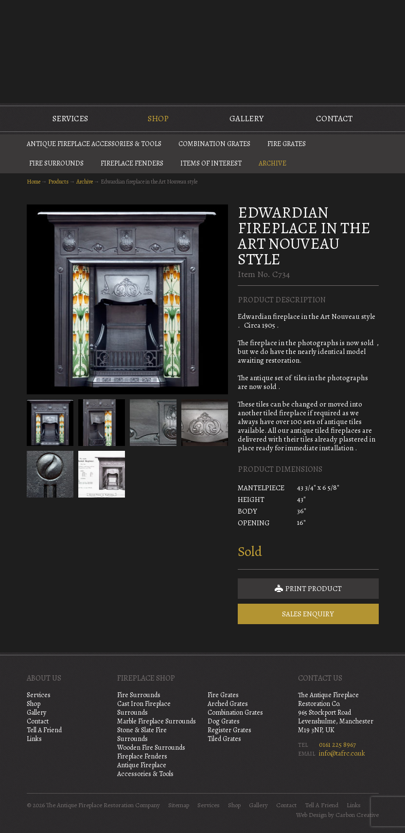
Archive (272, 163)
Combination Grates (214, 143)
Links (34, 738)
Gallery (246, 118)
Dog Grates (224, 721)
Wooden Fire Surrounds (151, 747)
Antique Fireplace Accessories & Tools (94, 143)
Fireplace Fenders (132, 163)
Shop (158, 118)
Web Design (311, 815)
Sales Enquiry (308, 614)
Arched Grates (228, 703)
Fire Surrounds (56, 163)
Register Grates (229, 730)
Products (58, 181)
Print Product (308, 588)
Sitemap (178, 805)
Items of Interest (211, 163)
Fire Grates (286, 143)
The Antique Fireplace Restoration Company (203, 51)
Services (70, 118)
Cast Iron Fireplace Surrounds (144, 708)
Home (33, 181)
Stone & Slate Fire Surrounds (142, 734)
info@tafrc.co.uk (342, 753)
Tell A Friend (44, 730)
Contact (334, 118)
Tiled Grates (224, 738)
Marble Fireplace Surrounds (156, 721)
